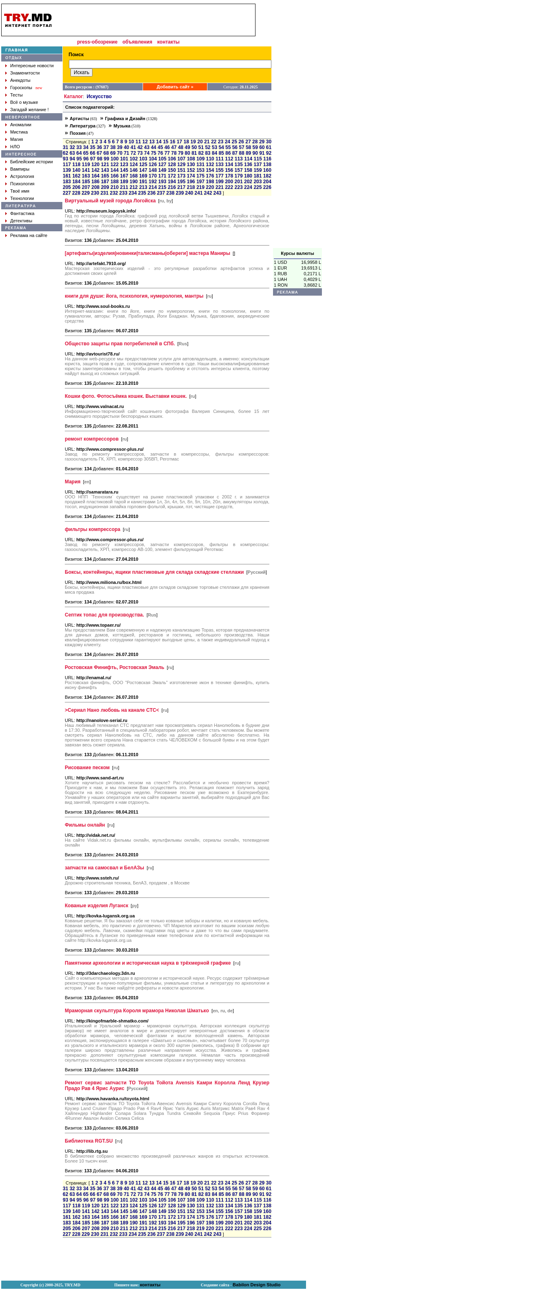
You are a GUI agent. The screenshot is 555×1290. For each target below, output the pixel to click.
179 (239, 176)
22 (213, 142)
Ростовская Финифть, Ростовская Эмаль (114, 667)
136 (248, 164)
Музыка (121, 125)
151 (181, 170)
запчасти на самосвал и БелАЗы (104, 868)
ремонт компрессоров (92, 439)
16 (172, 142)
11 (138, 142)
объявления (137, 42)
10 (131, 142)
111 (220, 159)
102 (134, 159)
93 (65, 159)
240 (189, 193)
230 (95, 193)
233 (123, 193)
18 (186, 142)
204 (267, 181)
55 (228, 147)
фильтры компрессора (92, 529)
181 (257, 176)
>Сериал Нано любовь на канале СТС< (112, 710)
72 (133, 153)
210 (114, 187)
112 (229, 159)
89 (248, 153)
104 (153, 159)
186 (95, 181)
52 (207, 147)
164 (95, 176)
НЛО (15, 146)
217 (181, 187)
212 (134, 187)
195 (181, 181)
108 (191, 159)
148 (153, 170)
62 (65, 153)
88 (241, 153)
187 (105, 181)
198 (210, 181)
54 (221, 147)
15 (165, 142)
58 (248, 147)
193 (162, 181)
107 (181, 159)
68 (106, 153)
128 (172, 164)
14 (158, 142)
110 (210, 159)
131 (200, 164)
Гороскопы (21, 87)
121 (105, 164)
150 (172, 170)
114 (248, 159)
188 (114, 181)
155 (220, 170)
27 (248, 142)
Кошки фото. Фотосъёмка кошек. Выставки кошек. (126, 396)
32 (72, 147)
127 (162, 164)
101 (124, 159)
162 (76, 176)
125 (143, 164)
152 (191, 170)
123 (124, 164)
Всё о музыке (24, 102)
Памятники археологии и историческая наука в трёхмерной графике (148, 963)
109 (200, 159)
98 (99, 159)
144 (114, 170)
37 (106, 147)
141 (86, 170)
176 (210, 176)
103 (143, 159)
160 (267, 170)
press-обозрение (97, 42)
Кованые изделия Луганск (96, 905)
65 (85, 153)
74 (147, 153)
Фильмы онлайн (85, 825)
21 (206, 142)
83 (207, 153)
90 (255, 153)
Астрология (22, 176)
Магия (16, 139)
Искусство (99, 96)
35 (92, 147)
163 (86, 176)
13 (151, 142)
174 (191, 176)
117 (67, 164)
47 (173, 147)
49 (187, 147)
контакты (168, 42)
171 (162, 176)
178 (229, 176)
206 (76, 187)
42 (140, 147)
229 (85, 193)
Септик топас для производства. (104, 615)
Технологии (22, 198)
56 (235, 147)
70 (119, 153)
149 (162, 170)
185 (86, 181)
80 (187, 153)
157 (239, 170)
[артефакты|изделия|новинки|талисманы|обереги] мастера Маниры (147, 253)
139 (67, 170)
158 (248, 170)
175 (200, 176)
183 (67, 181)
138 (267, 164)
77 (167, 153)
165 (105, 176)
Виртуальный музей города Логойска (110, 201)
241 (198, 193)
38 (112, 147)
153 (200, 170)
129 (181, 164)
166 (114, 176)
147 (143, 170)
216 (172, 187)
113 (239, 159)
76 (160, 153)
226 (267, 187)
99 (106, 159)
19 (193, 142)
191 (143, 181)
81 (194, 153)
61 (268, 147)
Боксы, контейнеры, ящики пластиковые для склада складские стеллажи (154, 572)
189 (124, 181)
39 (119, 147)
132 (210, 164)
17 (179, 142)
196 (191, 181)
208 (95, 187)
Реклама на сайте (28, 235)
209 (105, 187)
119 (86, 164)
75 (153, 153)
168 (134, 176)
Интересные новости (32, 65)
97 (92, 159)
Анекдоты (20, 80)
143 (105, 170)
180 (248, 176)
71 (126, 153)
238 (170, 193)
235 (142, 193)
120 (95, 164)
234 (133, 193)
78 (173, 153)
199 (220, 181)
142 (95, 170)
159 (257, 170)
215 (162, 187)
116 (267, 159)
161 (67, 176)
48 (180, 147)
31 (65, 147)
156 (229, 170)
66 (92, 153)
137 (257, 164)
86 (228, 153)
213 (143, 187)
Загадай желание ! (29, 109)
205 (67, 187)
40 (126, 147)
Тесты (16, 94)
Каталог (73, 96)
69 (112, 153)
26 (241, 142)
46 (167, 147)
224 (248, 187)
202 (248, 181)
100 (114, 159)
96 (85, 159)
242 (208, 193)
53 (214, 147)
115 (258, 159)
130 (191, 164)
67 (99, 153)
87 (235, 153)
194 (172, 181)
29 (261, 142)
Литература (82, 125)
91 (261, 153)
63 (72, 153)
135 (239, 164)
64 (78, 153)
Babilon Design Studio (256, 1284)
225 (257, 187)
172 (172, 176)
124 (134, 164)
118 (76, 164)
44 (153, 147)
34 (85, 147)
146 (134, 170)
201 (239, 181)
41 (133, 147)
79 (180, 153)
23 (220, 142)
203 (257, 181)
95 (79, 159)
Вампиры (19, 169)
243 (218, 193)
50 (194, 147)
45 (160, 147)
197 (200, 181)
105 (162, 159)
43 (147, 147)
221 (220, 187)
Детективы (21, 220)
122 (114, 164)
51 (201, 147)
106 (172, 159)
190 (134, 181)
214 (153, 187)
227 (67, 193)
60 (261, 147)
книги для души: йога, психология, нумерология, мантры (134, 296)
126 (153, 164)
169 (143, 176)
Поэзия (78, 133)
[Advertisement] (297, 126)
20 (200, 142)
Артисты (79, 118)
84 (214, 153)
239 (180, 193)
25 (234, 142)
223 (239, 187)
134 (229, 164)
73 (140, 153)
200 (229, 181)
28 (255, 142)
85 (221, 153)
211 (124, 187)
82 (201, 153)
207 (86, 187)
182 (267, 176)
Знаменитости (25, 72)
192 (153, 181)
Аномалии (20, 124)
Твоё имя (19, 191)
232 (114, 193)
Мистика (19, 131)
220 (210, 187)
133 (220, 164)
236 (152, 193)
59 (255, 147)
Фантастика (22, 213)
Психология (22, 183)
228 (76, 193)
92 (268, 153)
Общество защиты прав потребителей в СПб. (120, 344)
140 (76, 170)
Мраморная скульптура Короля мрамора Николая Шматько (137, 1011)
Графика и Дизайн (125, 118)
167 (124, 176)
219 (200, 187)
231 (104, 193)
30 (268, 142)
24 (227, 142)
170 (153, 176)
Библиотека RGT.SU (89, 1141)
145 (124, 170)
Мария (73, 482)
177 (220, 176)
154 (210, 170)
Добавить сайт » (175, 86)
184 (76, 181)
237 (161, 193)
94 (72, 159)
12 (145, 142)
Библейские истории (31, 161)
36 (99, 147)
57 (241, 147)
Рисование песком (87, 767)
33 (78, 147)
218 (191, 187)
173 (181, 176)
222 (229, 187)
